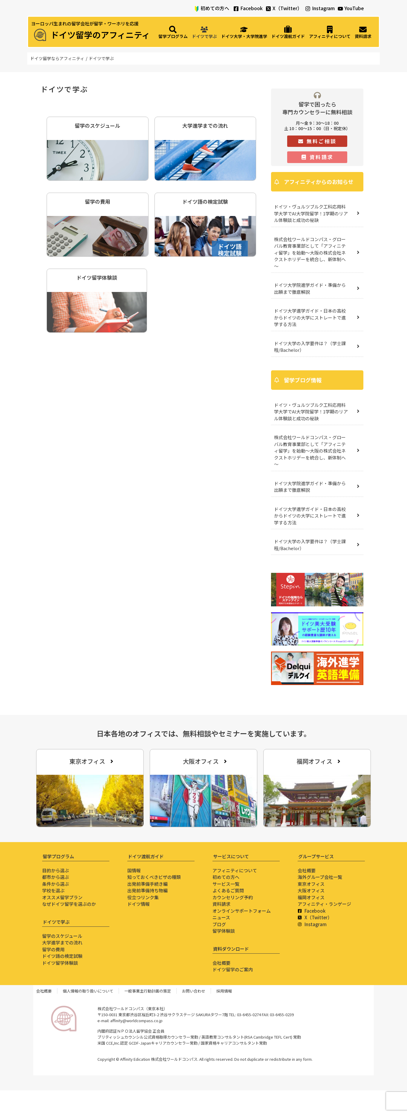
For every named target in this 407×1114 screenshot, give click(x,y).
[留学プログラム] (173, 32)
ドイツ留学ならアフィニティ (57, 58)
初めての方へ (215, 8)
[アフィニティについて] (330, 32)
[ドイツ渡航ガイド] (288, 32)
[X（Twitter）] (268, 8)
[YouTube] (340, 8)
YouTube (354, 8)
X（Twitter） (287, 8)
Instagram (323, 8)
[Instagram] (307, 8)
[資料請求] (363, 32)
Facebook (251, 8)
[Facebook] (236, 8)
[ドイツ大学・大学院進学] (244, 32)
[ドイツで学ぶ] (204, 32)
